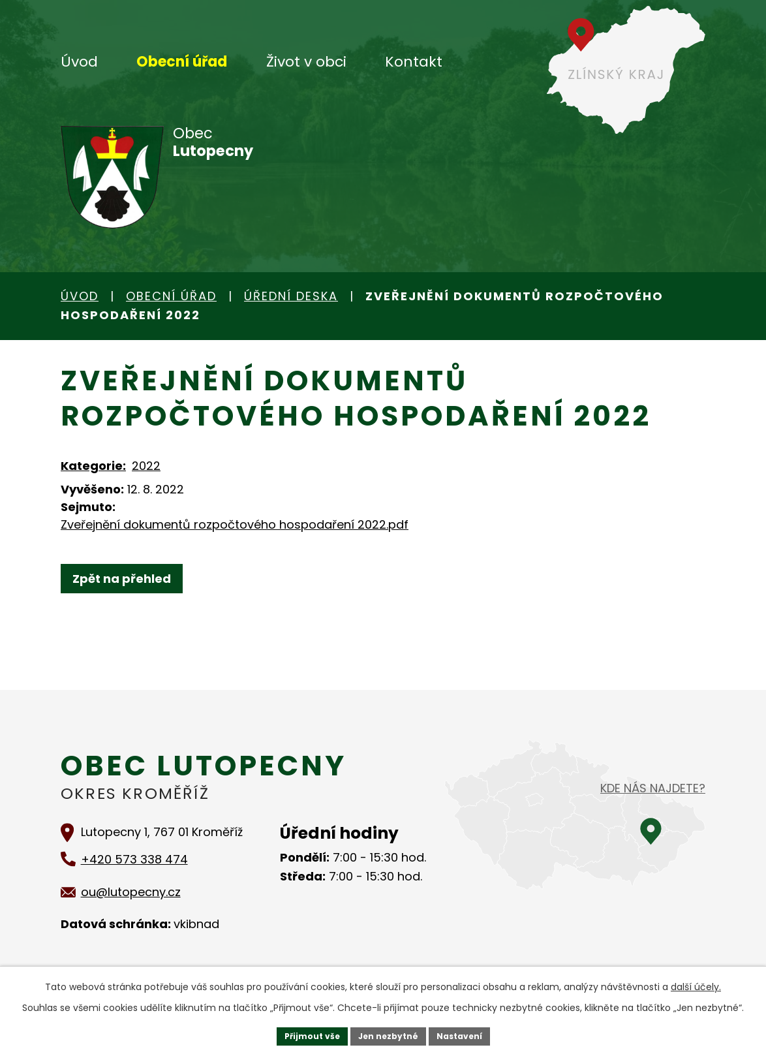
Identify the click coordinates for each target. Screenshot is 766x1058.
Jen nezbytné (388, 1034)
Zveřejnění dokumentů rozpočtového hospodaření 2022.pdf (234, 524)
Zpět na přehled (127, 578)
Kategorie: (93, 466)
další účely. (696, 983)
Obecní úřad (181, 62)
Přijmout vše (302, 1034)
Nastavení (469, 1034)
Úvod (79, 62)
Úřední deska (291, 296)
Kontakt (413, 62)
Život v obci (306, 62)
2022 (146, 466)
